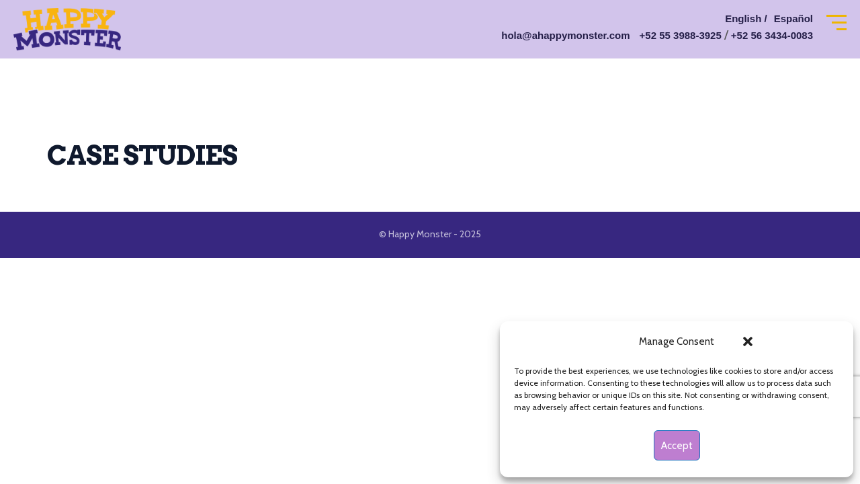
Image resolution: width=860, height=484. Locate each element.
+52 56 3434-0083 (772, 35)
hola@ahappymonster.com (565, 35)
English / (746, 18)
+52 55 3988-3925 (681, 35)
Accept (677, 446)
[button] (748, 341)
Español (793, 18)
